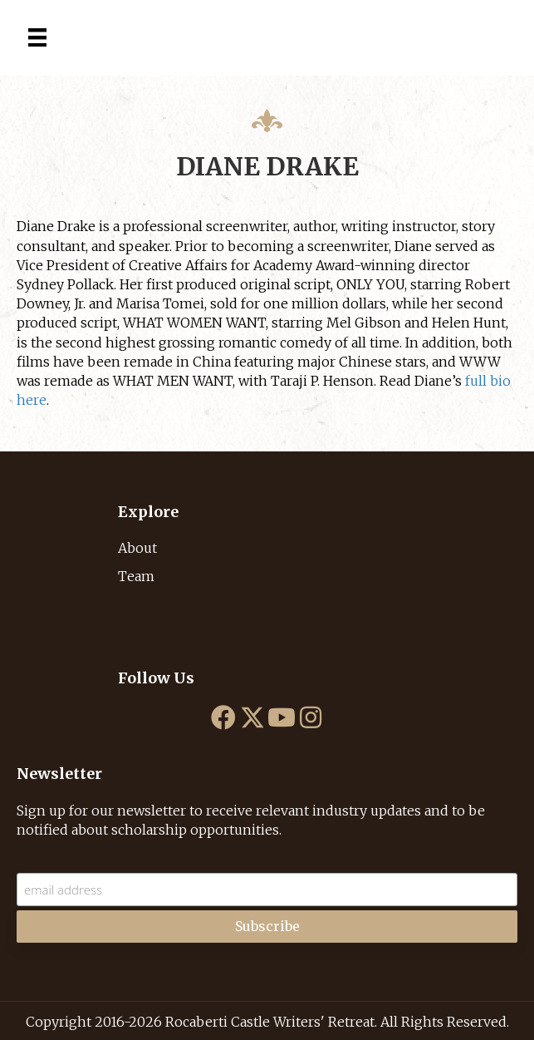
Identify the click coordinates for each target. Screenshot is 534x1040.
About (137, 548)
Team (136, 576)
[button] (223, 717)
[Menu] (37, 37)
